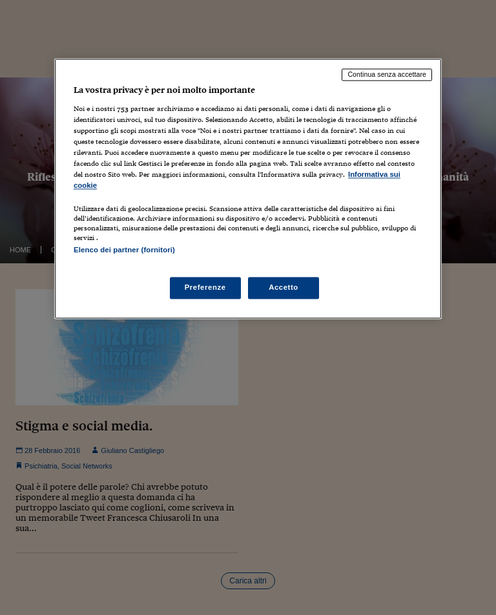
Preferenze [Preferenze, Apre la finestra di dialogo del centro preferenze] (205, 288)
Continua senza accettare (386, 74)
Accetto (283, 288)
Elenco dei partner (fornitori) (124, 250)
